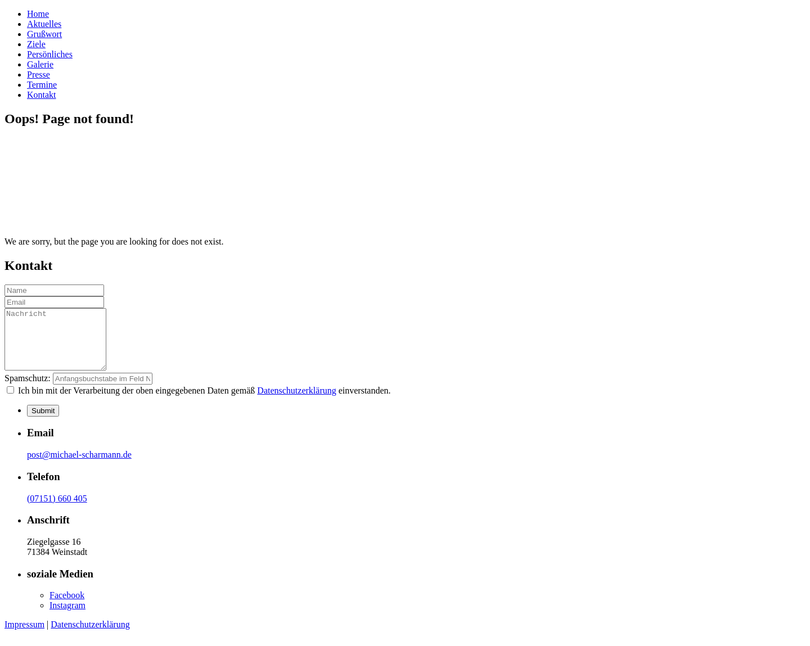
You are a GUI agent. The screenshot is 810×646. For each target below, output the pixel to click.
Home (38, 14)
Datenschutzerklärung (296, 402)
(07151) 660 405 (57, 510)
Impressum (24, 636)
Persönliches (50, 54)
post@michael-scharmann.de (79, 466)
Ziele (36, 44)
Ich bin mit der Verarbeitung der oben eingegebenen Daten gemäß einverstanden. (203, 402)
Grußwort (44, 34)
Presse (38, 74)
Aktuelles (44, 24)
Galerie (40, 64)
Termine (42, 84)
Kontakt (41, 95)
